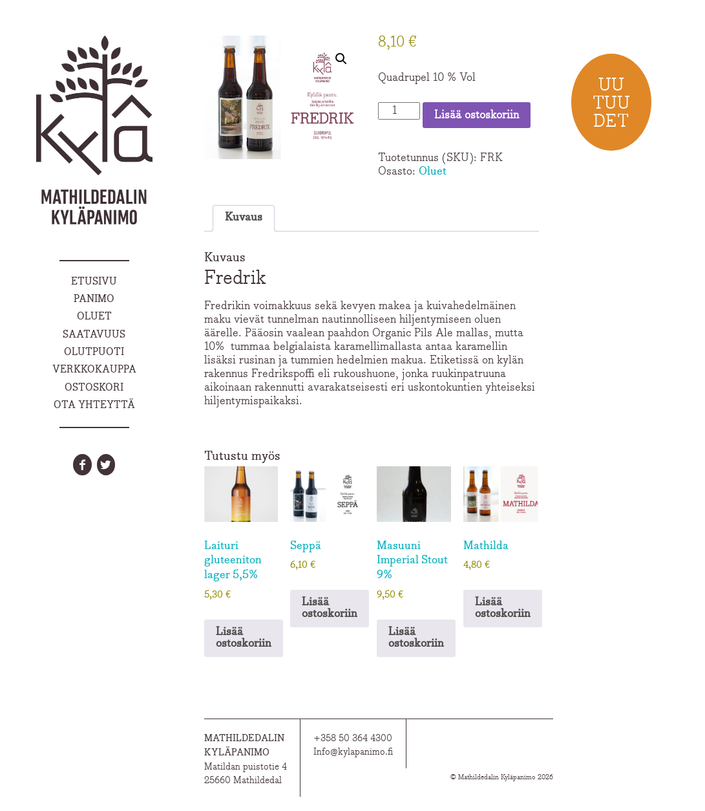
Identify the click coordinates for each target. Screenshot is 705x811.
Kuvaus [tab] (243, 218)
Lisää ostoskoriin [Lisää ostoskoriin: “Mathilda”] (503, 608)
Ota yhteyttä (94, 405)
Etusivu (94, 282)
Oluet (94, 317)
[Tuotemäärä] (399, 111)
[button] (341, 58)
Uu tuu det (611, 103)
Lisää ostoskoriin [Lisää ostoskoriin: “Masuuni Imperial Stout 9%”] (416, 638)
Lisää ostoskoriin (476, 115)
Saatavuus (94, 335)
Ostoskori (94, 388)
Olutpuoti (94, 352)
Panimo (94, 299)
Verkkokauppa (94, 370)
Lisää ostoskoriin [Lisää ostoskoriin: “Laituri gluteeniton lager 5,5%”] (243, 638)
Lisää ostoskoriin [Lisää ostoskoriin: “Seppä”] (329, 608)
